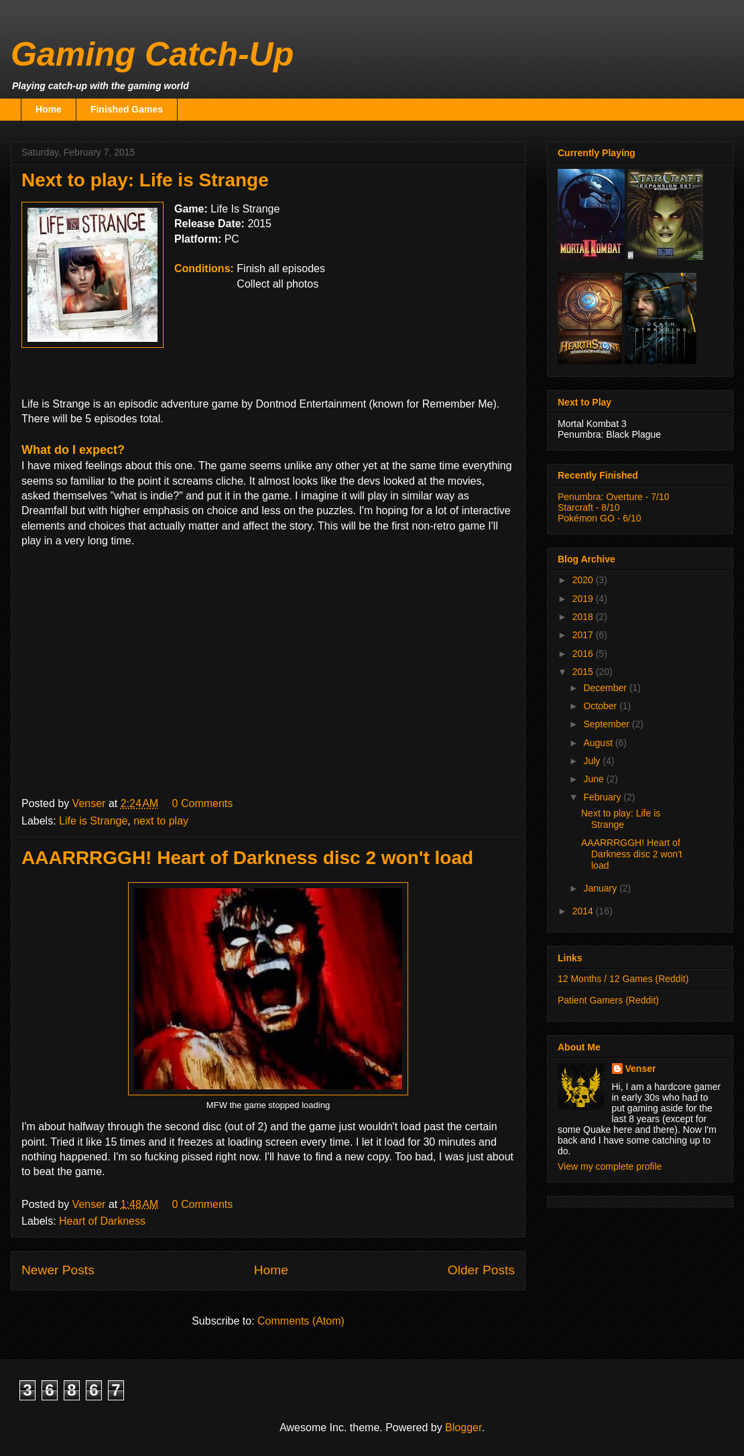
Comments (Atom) (301, 1321)
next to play (160, 821)
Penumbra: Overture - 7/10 (614, 496)
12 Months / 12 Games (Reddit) (623, 978)
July (593, 760)
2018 (584, 616)
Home (49, 109)
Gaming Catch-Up (152, 54)
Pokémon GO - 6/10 (599, 518)
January (601, 888)
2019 (584, 598)
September (607, 724)
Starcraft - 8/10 (589, 507)
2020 (584, 579)
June (594, 779)
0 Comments (202, 803)
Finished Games (126, 109)
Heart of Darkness (102, 1221)
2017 (584, 634)
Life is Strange (93, 821)
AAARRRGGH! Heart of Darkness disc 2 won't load (247, 857)
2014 (584, 911)
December (606, 687)
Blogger (463, 1427)
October (601, 706)
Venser (640, 1068)
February (603, 797)
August (599, 742)
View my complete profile (610, 1166)
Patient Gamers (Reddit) (608, 1000)
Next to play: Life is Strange (145, 180)
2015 (584, 671)
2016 (584, 653)
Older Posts (481, 1270)
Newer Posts (58, 1270)
